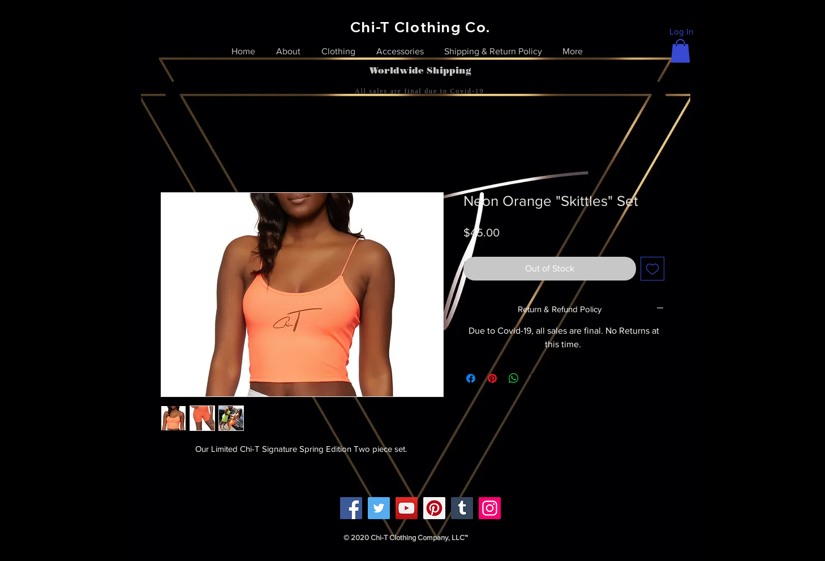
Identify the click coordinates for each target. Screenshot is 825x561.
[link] (680, 51)
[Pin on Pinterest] (492, 378)
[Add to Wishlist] (652, 268)
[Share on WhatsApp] (514, 378)
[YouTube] (407, 508)
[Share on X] (535, 378)
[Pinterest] (434, 508)
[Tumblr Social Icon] (462, 508)
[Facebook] (351, 508)
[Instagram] (490, 508)
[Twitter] (379, 508)
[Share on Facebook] (471, 378)
